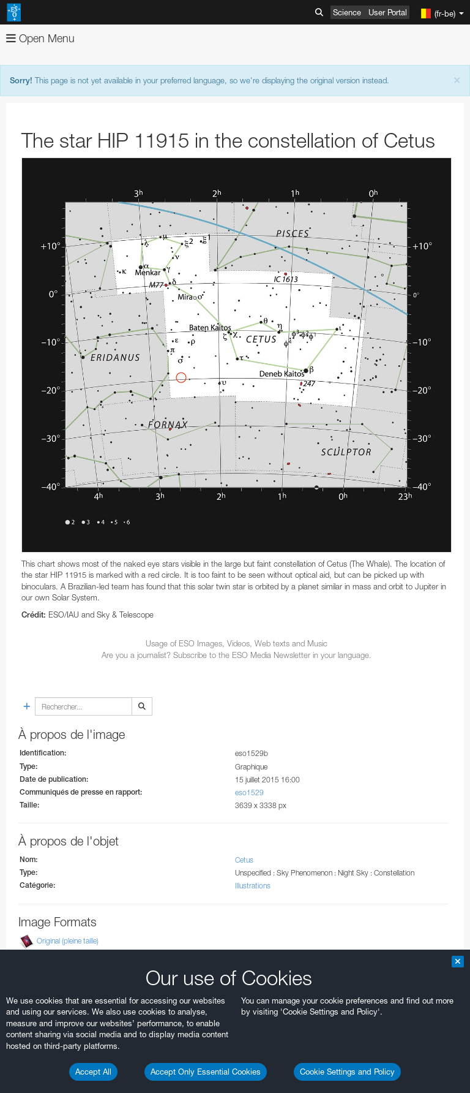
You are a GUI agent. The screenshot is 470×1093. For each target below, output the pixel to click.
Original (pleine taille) (68, 940)
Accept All (93, 1071)
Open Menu (40, 38)
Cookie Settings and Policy (347, 1071)
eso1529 (249, 792)
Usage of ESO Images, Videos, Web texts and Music (236, 643)
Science (347, 12)
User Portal (387, 12)
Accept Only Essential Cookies (206, 1071)
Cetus (244, 859)
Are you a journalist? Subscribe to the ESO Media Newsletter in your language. (236, 655)
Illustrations (252, 885)
